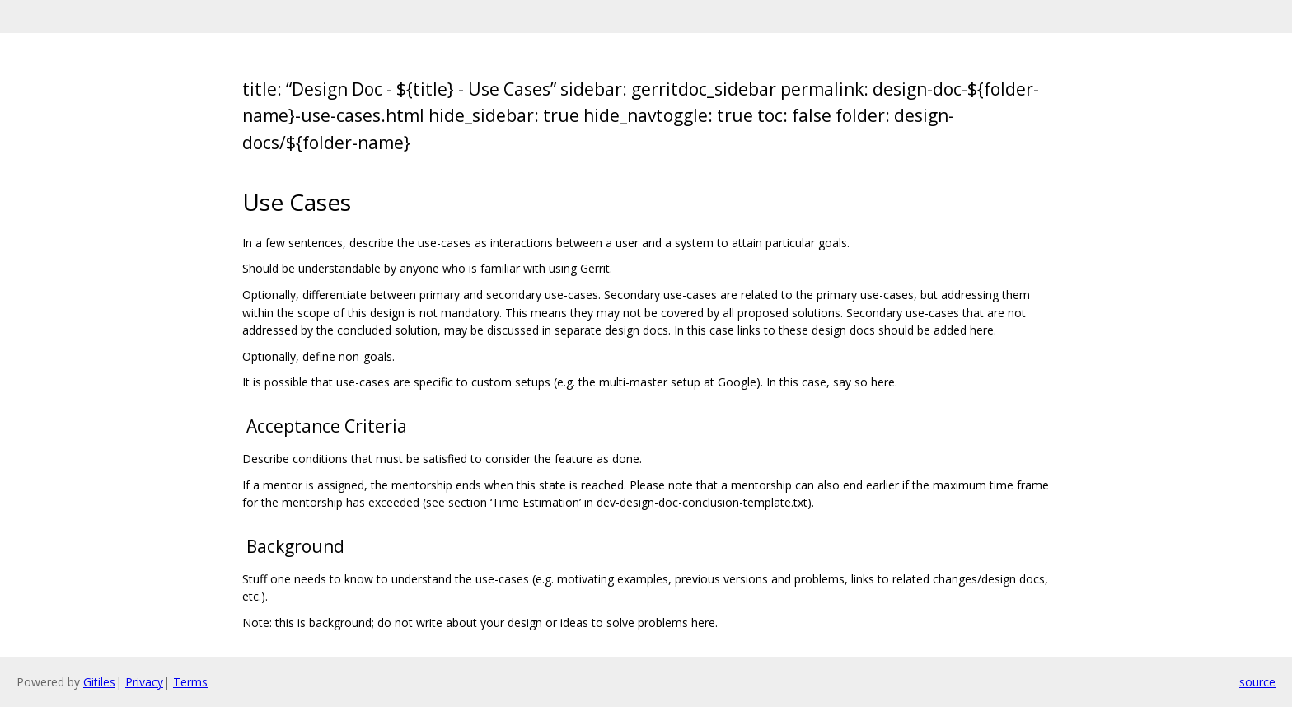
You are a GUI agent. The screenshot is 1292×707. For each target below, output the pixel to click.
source (1257, 682)
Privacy (144, 682)
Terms (190, 682)
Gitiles (99, 682)
